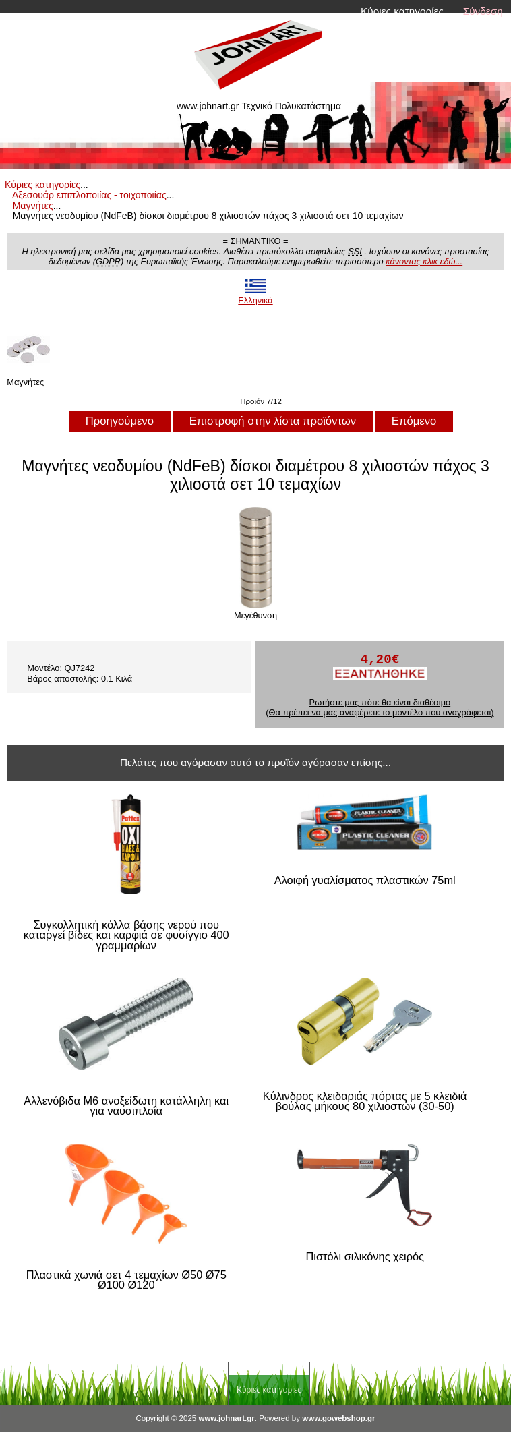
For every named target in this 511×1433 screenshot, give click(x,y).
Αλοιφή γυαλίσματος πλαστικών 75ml (365, 880)
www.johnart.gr (226, 1418)
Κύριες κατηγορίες (402, 11)
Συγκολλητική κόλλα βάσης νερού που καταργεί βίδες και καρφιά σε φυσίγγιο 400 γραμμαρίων (126, 935)
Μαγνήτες (33, 205)
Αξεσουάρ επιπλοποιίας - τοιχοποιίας (89, 194)
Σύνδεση (483, 11)
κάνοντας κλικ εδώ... (424, 261)
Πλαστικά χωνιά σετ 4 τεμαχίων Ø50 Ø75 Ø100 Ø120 (126, 1280)
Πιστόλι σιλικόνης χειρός (365, 1257)
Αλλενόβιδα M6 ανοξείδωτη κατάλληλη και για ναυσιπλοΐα (126, 1106)
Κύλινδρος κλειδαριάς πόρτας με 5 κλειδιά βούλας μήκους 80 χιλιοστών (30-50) (365, 1101)
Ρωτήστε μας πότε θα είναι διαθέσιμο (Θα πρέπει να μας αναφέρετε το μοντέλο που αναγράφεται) (379, 707)
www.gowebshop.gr (338, 1418)
